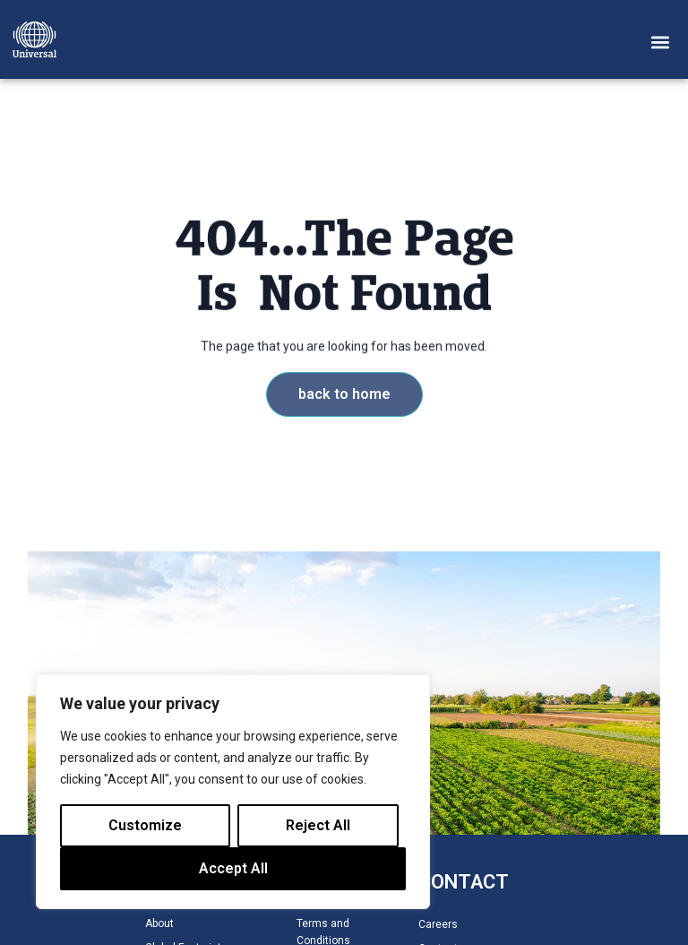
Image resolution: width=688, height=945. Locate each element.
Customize (145, 825)
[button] (660, 41)
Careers (438, 924)
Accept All (233, 868)
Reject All (318, 825)
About (159, 923)
